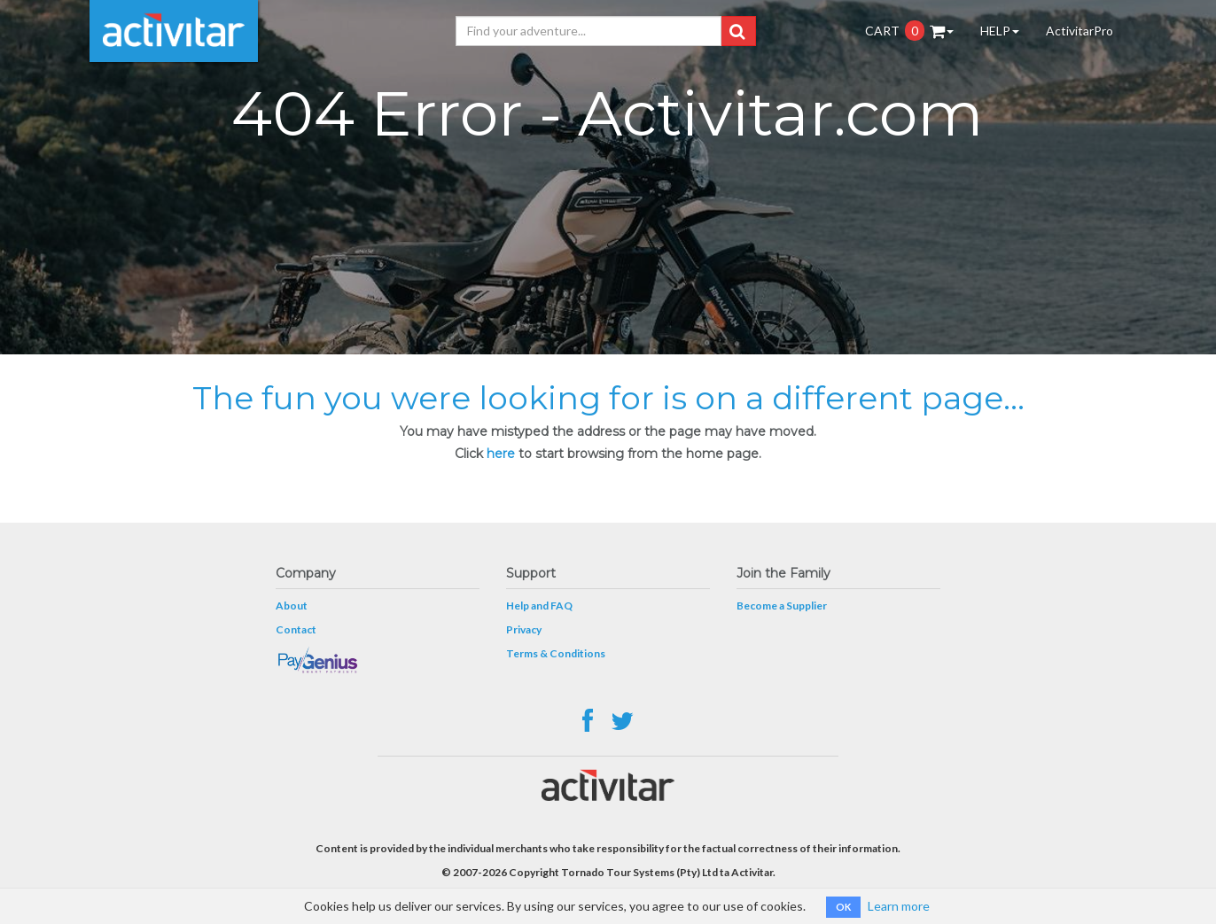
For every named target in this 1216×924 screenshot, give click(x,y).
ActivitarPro (1079, 30)
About (292, 605)
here (501, 454)
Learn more (899, 905)
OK (843, 906)
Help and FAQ (539, 605)
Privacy (524, 629)
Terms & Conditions (555, 653)
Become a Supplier (782, 605)
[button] (737, 31)
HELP (999, 30)
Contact (296, 629)
